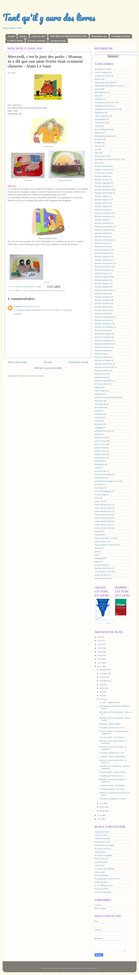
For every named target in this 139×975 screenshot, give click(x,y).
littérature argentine (102, 206)
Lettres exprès (100, 872)
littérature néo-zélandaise (104, 327)
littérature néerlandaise (103, 324)
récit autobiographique (103, 491)
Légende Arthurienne (103, 169)
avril (102, 699)
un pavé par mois (101, 575)
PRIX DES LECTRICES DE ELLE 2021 (68, 36)
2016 (99, 666)
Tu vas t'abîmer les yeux (104, 885)
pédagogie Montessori (103, 431)
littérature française (102, 277)
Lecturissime (99, 865)
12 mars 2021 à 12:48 (31, 306)
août (102, 684)
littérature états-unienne (104, 263)
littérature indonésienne (103, 290)
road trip (98, 531)
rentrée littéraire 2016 (103, 508)
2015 (99, 815)
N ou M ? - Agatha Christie (109, 702)
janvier (103, 811)
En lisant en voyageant (103, 855)
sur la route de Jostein (103, 892)
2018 (99, 659)
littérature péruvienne (103, 347)
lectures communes (102, 166)
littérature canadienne (103, 230)
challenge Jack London (103, 106)
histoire (97, 163)
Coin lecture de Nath (102, 838)
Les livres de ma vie (102, 173)
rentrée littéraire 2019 (103, 518)
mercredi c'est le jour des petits (53, 290)
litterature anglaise (102, 196)
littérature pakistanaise (103, 340)
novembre (104, 673)
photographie (100, 464)
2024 (99, 637)
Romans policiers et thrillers (105, 545)
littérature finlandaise (103, 270)
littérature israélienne (103, 303)
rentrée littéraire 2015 (103, 505)
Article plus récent (17, 362)
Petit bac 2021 (100, 458)
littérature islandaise (102, 300)
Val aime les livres (101, 889)
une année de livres (102, 578)
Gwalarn (98, 905)
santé (97, 551)
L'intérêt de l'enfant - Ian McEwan (112, 785)
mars (102, 803)
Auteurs (23, 36)
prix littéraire (100, 478)
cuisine (97, 126)
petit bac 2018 (100, 448)
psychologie (99, 488)
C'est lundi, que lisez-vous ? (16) (111, 753)
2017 (99, 663)
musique (98, 411)
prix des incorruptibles (103, 474)
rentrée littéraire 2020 (103, 521)
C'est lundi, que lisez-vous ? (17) (111, 728)
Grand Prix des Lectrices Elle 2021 (108, 159)
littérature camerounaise (104, 226)
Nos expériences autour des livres (107, 879)
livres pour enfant (34, 290)
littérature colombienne (103, 240)
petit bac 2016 (100, 441)
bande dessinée (100, 92)
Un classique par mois (103, 571)
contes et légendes (101, 116)
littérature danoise (101, 243)
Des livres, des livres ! (103, 848)
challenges (99, 112)
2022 (99, 644)
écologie (98, 143)
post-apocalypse (101, 471)
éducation (98, 146)
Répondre (18, 314)
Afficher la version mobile (48, 367)
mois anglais (99, 407)
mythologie (99, 414)
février (102, 807)
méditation (99, 394)
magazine (98, 387)
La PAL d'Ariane (15, 41)
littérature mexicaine (102, 320)
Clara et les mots (101, 835)
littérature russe (100, 354)
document (98, 139)
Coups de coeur (38, 36)
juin (101, 692)
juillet (102, 688)
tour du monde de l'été (103, 568)
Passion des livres (101, 882)
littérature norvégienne (103, 334)
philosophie (99, 461)
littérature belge (101, 220)
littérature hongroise (102, 283)
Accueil (11, 36)
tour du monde (100, 565)
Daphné (98, 133)
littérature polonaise (102, 350)
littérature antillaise (102, 203)
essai (96, 149)
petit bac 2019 (100, 451)
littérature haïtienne (102, 280)
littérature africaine (102, 179)
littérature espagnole (102, 256)
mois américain (100, 404)
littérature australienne (103, 213)
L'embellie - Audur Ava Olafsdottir (112, 756)
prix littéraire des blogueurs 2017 (107, 481)
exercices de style (101, 156)
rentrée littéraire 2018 (103, 514)
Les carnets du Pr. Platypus (105, 869)
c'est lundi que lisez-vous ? (105, 102)
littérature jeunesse (102, 313)
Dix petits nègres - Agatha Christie (112, 772)
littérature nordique (102, 330)
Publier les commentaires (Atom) (30, 376)
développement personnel (104, 136)
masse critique (100, 391)
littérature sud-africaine (103, 364)
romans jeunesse (101, 541)
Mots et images (100, 908)
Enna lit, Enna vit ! (102, 859)
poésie (97, 468)
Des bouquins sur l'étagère (104, 845)
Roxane (97, 548)
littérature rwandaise (102, 357)
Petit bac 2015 (100, 437)
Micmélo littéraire (101, 875)
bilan (96, 96)
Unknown (18, 306)
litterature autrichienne (103, 216)
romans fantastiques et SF (104, 538)
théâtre (97, 562)
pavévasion (99, 424)
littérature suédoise (102, 370)
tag (96, 555)
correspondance (101, 119)
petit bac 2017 (100, 444)
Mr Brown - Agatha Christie (109, 724)
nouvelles (98, 417)
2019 (99, 655)
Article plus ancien (78, 362)
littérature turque (101, 377)
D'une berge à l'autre (102, 842)
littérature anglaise (102, 199)
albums (18, 290)
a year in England (101, 72)
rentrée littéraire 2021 (103, 525)
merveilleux (99, 401)
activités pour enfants (103, 76)
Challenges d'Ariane (121, 36)
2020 (99, 652)
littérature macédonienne (104, 317)
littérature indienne (102, 287)
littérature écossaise (102, 246)
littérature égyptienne (103, 253)
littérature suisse (101, 374)
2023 (99, 641)
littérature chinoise (102, 236)
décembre (104, 670)
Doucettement (100, 852)
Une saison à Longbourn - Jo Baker (112, 799)
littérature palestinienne (103, 344)
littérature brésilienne (103, 223)
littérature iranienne (102, 293)
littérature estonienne (103, 260)
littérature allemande (102, 186)
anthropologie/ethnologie (104, 82)
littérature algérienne (102, 183)
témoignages (99, 558)
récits (97, 498)
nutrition (98, 421)
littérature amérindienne (104, 193)
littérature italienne (102, 307)
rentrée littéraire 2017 (103, 511)
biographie (99, 99)
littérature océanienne (103, 337)
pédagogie (98, 427)
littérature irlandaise (102, 297)
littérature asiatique (102, 210)
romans (97, 535)
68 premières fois (99, 36)
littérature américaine (103, 190)
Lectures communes (36, 41)
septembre (104, 681)
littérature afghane (101, 176)
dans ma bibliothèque (103, 129)
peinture (98, 434)
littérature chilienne (102, 233)
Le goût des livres (101, 862)
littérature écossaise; (102, 250)
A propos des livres (102, 832)
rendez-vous (99, 501)
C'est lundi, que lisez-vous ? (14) (111, 789)
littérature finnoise (101, 273)
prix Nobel (99, 484)
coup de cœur (100, 123)
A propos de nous (58, 41)
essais (97, 153)
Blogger (94, 968)
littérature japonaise (102, 310)
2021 (99, 648)
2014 (99, 819)
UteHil (79, 968)
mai (101, 695)
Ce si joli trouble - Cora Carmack (111, 737)
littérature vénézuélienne (104, 381)
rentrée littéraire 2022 (103, 528)
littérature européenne (103, 267)
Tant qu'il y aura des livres (49, 17)
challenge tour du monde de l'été (107, 109)
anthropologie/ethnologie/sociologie (108, 86)
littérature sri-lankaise (103, 360)
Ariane (24, 290)
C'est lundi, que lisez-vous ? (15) (111, 776)
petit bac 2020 (100, 454)
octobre (103, 677)
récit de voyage (100, 494)
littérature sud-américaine (104, 367)
